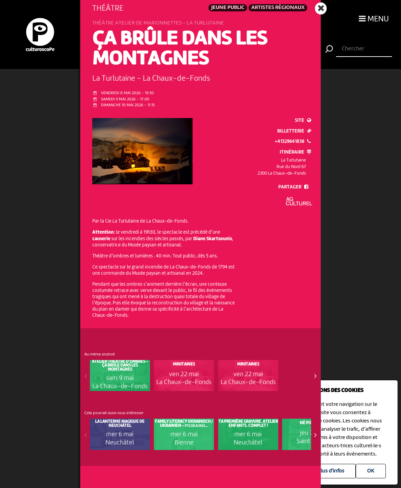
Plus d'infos (331, 471)
